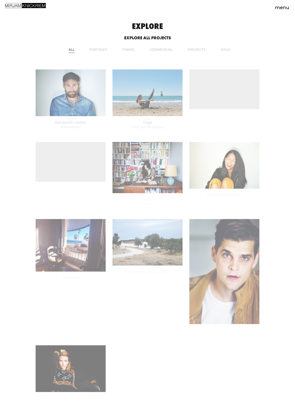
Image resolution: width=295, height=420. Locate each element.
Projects (197, 50)
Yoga (225, 50)
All (72, 50)
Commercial (161, 50)
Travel (128, 50)
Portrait (98, 50)
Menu (282, 7)
